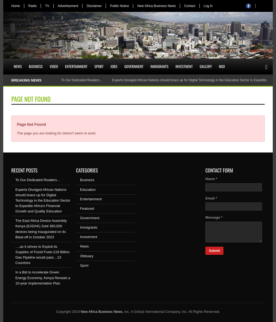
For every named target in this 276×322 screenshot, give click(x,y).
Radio (32, 6)
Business (36, 66)
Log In (208, 6)
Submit (214, 251)
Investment (184, 66)
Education (88, 190)
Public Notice (119, 6)
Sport (99, 66)
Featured (87, 208)
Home (15, 6)
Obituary (86, 256)
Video (54, 66)
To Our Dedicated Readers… (82, 80)
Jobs (114, 66)
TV (47, 6)
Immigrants (159, 66)
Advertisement (68, 6)
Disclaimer (94, 6)
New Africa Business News (156, 6)
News (18, 66)
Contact (189, 6)
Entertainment (76, 66)
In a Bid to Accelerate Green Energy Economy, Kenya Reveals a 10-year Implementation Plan (42, 277)
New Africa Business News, (102, 312)
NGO (222, 66)
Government (134, 66)
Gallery (206, 66)
